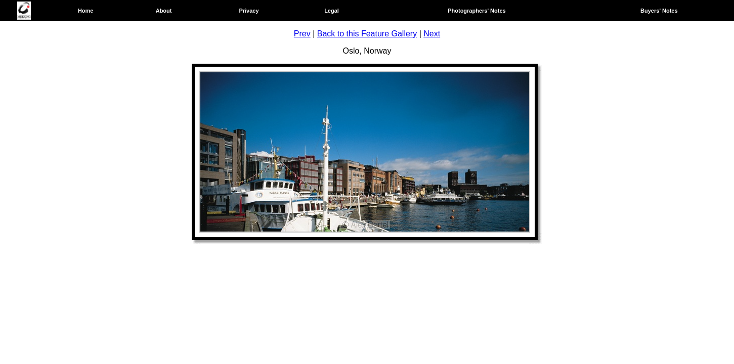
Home (86, 11)
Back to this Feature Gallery (367, 33)
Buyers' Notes (659, 11)
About (164, 11)
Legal (331, 11)
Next (431, 33)
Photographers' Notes (476, 11)
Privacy (248, 11)
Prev (302, 33)
